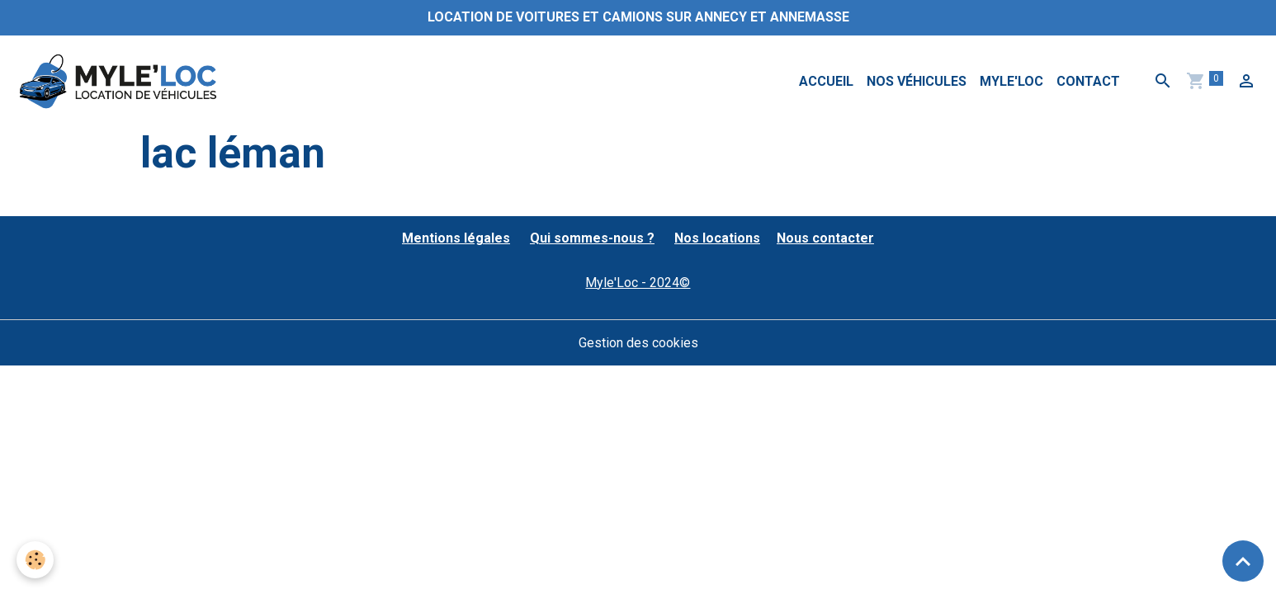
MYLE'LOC (1011, 81)
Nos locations (717, 238)
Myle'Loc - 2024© (637, 282)
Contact (1088, 81)
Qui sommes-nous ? (592, 238)
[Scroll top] (1243, 561)
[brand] (121, 82)
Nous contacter (825, 238)
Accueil (826, 81)
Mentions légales (456, 238)
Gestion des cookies (638, 343)
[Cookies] (35, 559)
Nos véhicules (916, 81)
